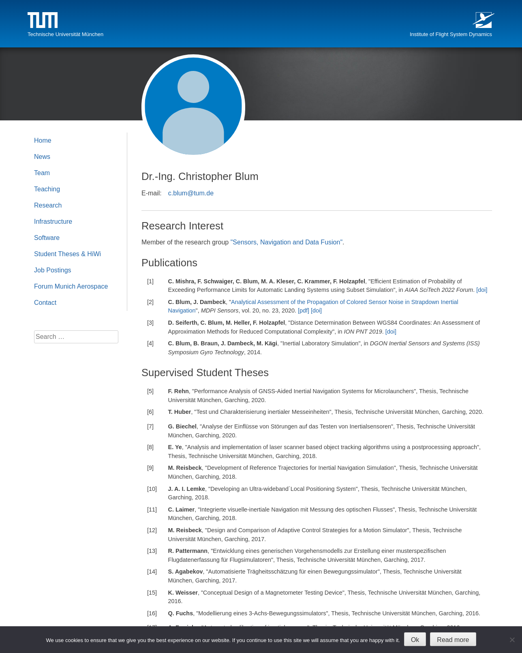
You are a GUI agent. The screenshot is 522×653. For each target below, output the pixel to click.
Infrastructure (53, 221)
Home (42, 140)
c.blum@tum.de (191, 193)
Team (42, 172)
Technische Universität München (65, 34)
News (42, 156)
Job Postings (52, 270)
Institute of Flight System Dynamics (451, 34)
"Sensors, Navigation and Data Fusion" (286, 242)
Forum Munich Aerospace (71, 286)
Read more (453, 639)
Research (48, 205)
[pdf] (303, 310)
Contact (45, 302)
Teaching (47, 189)
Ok (415, 639)
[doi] (481, 290)
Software (47, 237)
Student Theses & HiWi (67, 253)
